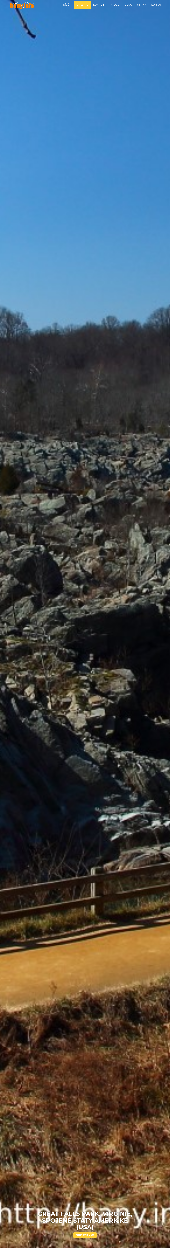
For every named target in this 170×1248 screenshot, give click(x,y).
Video (115, 8)
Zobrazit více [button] (85, 1235)
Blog (128, 8)
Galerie (82, 8)
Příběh (66, 8)
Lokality (99, 8)
